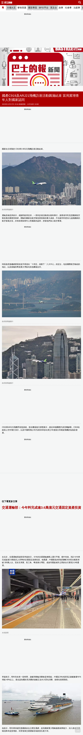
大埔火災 (11, 7)
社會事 (68, 7)
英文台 (53, 7)
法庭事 (76, 7)
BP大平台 (43, 7)
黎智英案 (22, 7)
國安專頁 (32, 7)
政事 (61, 7)
